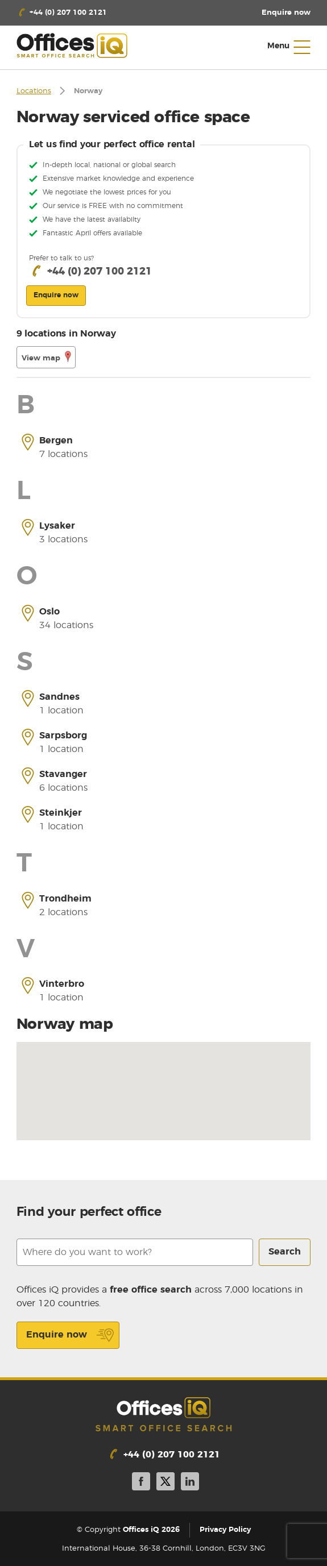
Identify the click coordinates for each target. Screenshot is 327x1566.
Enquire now (70, 1335)
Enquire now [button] (56, 295)
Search (284, 1251)
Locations (33, 91)
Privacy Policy (225, 1530)
